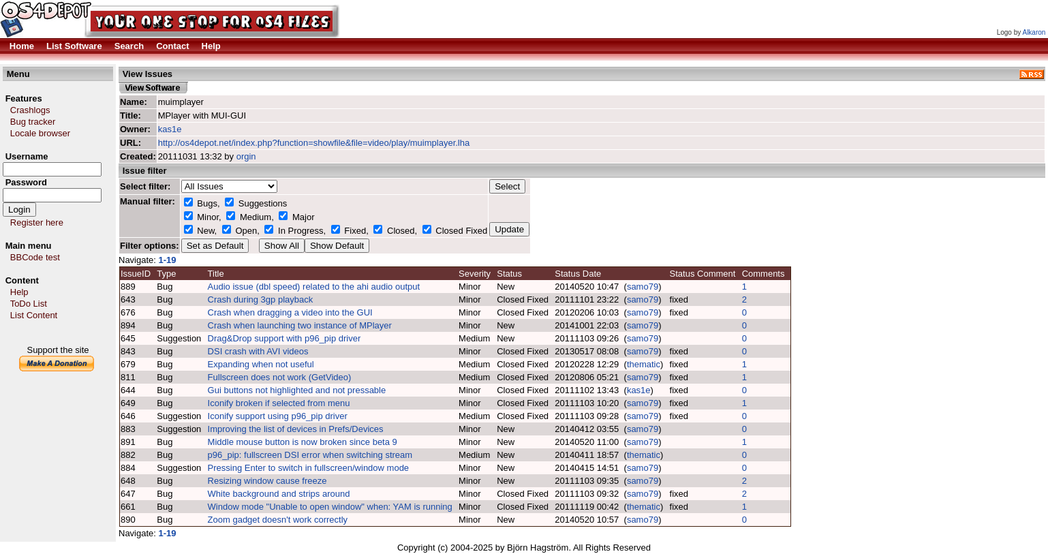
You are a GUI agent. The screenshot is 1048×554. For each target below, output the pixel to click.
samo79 (642, 286)
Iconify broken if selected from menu (279, 403)
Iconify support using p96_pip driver (278, 416)
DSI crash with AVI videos (258, 351)
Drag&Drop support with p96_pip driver (284, 338)
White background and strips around (279, 494)
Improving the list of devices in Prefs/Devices (296, 429)
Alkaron (1033, 32)
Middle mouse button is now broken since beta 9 (302, 442)
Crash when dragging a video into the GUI (290, 312)
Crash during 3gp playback (260, 299)
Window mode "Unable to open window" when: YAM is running (330, 507)
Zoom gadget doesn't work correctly (278, 519)
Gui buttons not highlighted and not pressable (297, 390)
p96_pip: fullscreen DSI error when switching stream (310, 455)
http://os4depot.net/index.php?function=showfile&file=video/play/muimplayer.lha (313, 143)
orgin (246, 156)
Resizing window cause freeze (267, 481)
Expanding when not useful (261, 364)
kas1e (170, 129)
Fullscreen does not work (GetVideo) (280, 377)
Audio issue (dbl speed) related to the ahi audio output (314, 286)
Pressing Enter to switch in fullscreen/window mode (309, 468)
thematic (643, 364)
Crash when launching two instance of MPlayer (300, 325)
